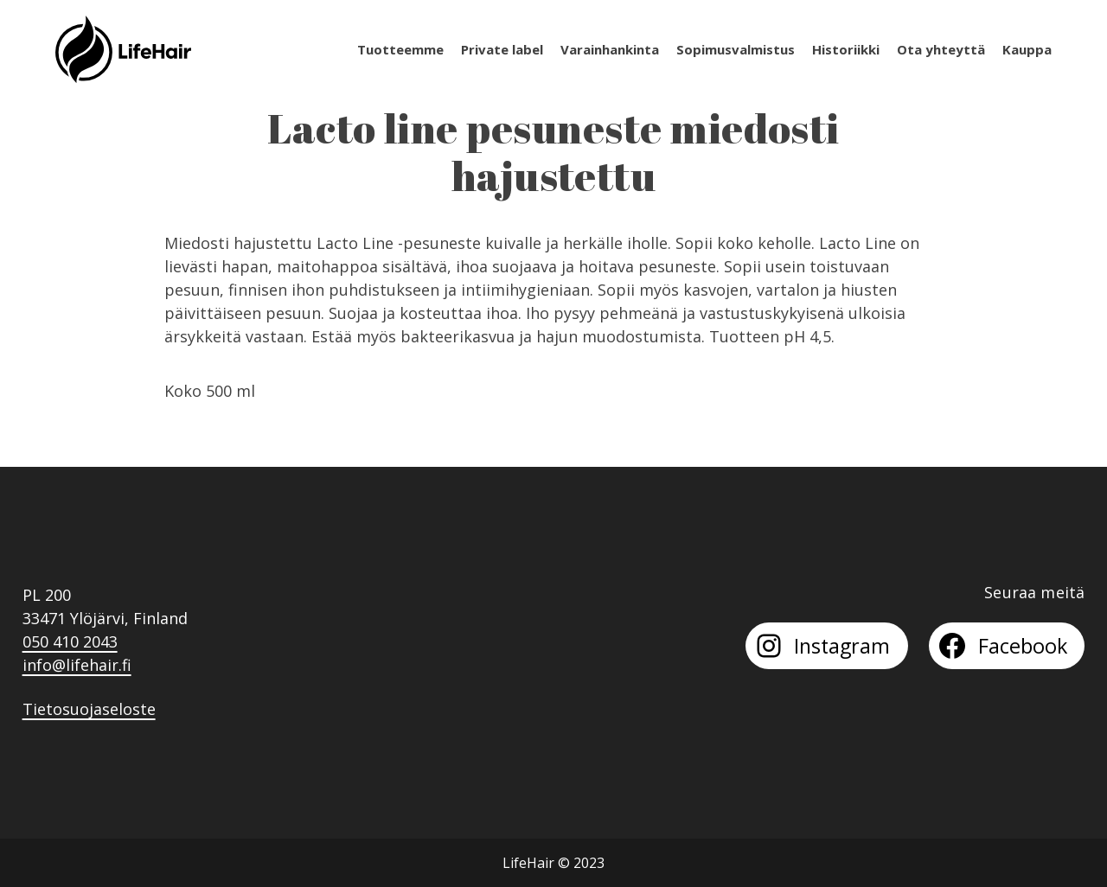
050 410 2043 (70, 641)
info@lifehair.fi (76, 664)
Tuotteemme (400, 49)
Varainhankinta (609, 49)
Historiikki (846, 49)
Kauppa (1027, 49)
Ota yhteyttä (941, 49)
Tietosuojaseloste (89, 709)
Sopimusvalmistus (735, 49)
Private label (502, 49)
